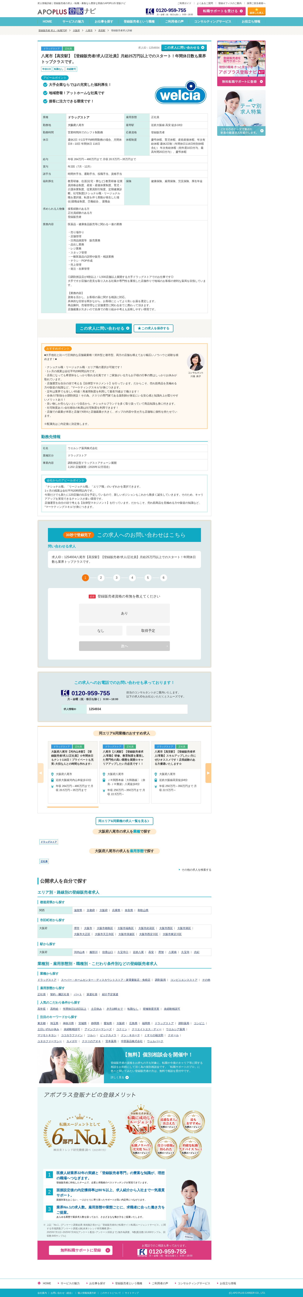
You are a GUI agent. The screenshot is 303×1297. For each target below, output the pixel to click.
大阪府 (76, 30)
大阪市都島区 (105, 928)
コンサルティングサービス (212, 21)
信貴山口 (107, 952)
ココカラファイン (72, 1035)
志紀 (196, 952)
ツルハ (91, 1035)
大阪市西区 (166, 928)
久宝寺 (185, 952)
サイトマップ (132, 1293)
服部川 (93, 952)
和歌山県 (143, 910)
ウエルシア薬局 (175, 1029)
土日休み (96, 1008)
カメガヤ (71, 1041)
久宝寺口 (122, 952)
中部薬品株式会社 (132, 1041)
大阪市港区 (184, 928)
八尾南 (173, 952)
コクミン (121, 1029)
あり (124, 613)
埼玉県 (54, 1023)
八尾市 (89, 30)
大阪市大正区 (82, 934)
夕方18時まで (114, 1008)
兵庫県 (116, 910)
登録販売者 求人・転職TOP (52, 30)
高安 (151, 952)
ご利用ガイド (184, 3)
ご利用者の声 (174, 21)
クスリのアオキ (91, 1041)
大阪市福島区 (125, 928)
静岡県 (95, 1023)
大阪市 (88, 928)
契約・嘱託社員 (59, 994)
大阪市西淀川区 (148, 934)
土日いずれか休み (48, 1029)
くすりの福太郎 (153, 1035)
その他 (206, 979)
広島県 (133, 1023)
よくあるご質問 (205, 3)
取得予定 (148, 631)
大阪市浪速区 (126, 934)
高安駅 (101, 30)
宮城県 (82, 1023)
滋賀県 (78, 910)
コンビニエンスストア (183, 979)
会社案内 (42, 1293)
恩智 (161, 952)
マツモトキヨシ (46, 1035)
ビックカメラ (108, 1035)
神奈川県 (68, 1023)
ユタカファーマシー (49, 1041)
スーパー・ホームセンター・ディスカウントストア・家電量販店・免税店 (105, 979)
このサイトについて (110, 1293)
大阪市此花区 (146, 928)
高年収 (41, 1008)
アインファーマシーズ (98, 1029)
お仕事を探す (104, 21)
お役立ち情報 (251, 21)
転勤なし (133, 1008)
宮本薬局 (111, 1041)
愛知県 (108, 1023)
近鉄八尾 (138, 952)
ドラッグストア (49, 842)
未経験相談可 (172, 1008)
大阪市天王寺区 (104, 934)
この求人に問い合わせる (182, 47)
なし (100, 631)
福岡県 (146, 1023)
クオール (173, 1035)
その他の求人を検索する (196, 869)
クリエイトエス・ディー (147, 1029)
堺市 (76, 928)
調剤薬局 (160, 979)
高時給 (54, 1008)
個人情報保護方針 (87, 1293)
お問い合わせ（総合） (62, 1293)
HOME (47, 21)
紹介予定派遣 (110, 994)
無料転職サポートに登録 (80, 1250)
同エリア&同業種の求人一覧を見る (122, 821)
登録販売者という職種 (139, 21)
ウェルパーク (155, 1041)
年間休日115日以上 (74, 1008)
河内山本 (79, 952)
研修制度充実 (151, 1008)
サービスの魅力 (73, 21)
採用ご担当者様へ (256, 3)
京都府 (91, 910)
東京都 (41, 1023)
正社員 (44, 861)
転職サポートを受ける (220, 11)
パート (78, 994)
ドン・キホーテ (130, 1035)
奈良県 (129, 910)
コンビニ (199, 1023)
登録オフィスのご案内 (230, 3)
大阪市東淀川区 (172, 934)
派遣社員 (92, 994)
